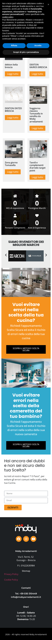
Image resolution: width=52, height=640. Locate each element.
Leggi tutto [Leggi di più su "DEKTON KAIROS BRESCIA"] (37, 73)
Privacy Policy (11, 574)
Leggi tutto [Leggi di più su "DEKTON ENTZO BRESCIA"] (12, 117)
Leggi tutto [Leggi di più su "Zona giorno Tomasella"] (12, 171)
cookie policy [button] (7, 599)
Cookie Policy (11, 579)
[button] (45, 8)
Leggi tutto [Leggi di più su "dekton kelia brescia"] (12, 73)
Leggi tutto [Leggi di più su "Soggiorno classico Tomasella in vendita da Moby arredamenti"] (37, 128)
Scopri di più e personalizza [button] (26, 634)
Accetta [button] (37, 628)
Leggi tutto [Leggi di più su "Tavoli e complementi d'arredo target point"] (37, 177)
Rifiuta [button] (14, 628)
